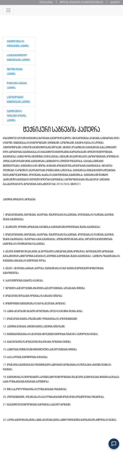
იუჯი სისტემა (46, 2)
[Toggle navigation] (8, 10)
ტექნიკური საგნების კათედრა (17, 86)
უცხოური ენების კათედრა (15, 72)
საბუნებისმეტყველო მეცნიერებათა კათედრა (18, 58)
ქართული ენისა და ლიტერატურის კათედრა (18, 44)
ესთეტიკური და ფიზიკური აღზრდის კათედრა (16, 116)
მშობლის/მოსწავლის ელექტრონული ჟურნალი (81, 2)
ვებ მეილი (115, 2)
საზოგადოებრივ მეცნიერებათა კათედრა (18, 100)
